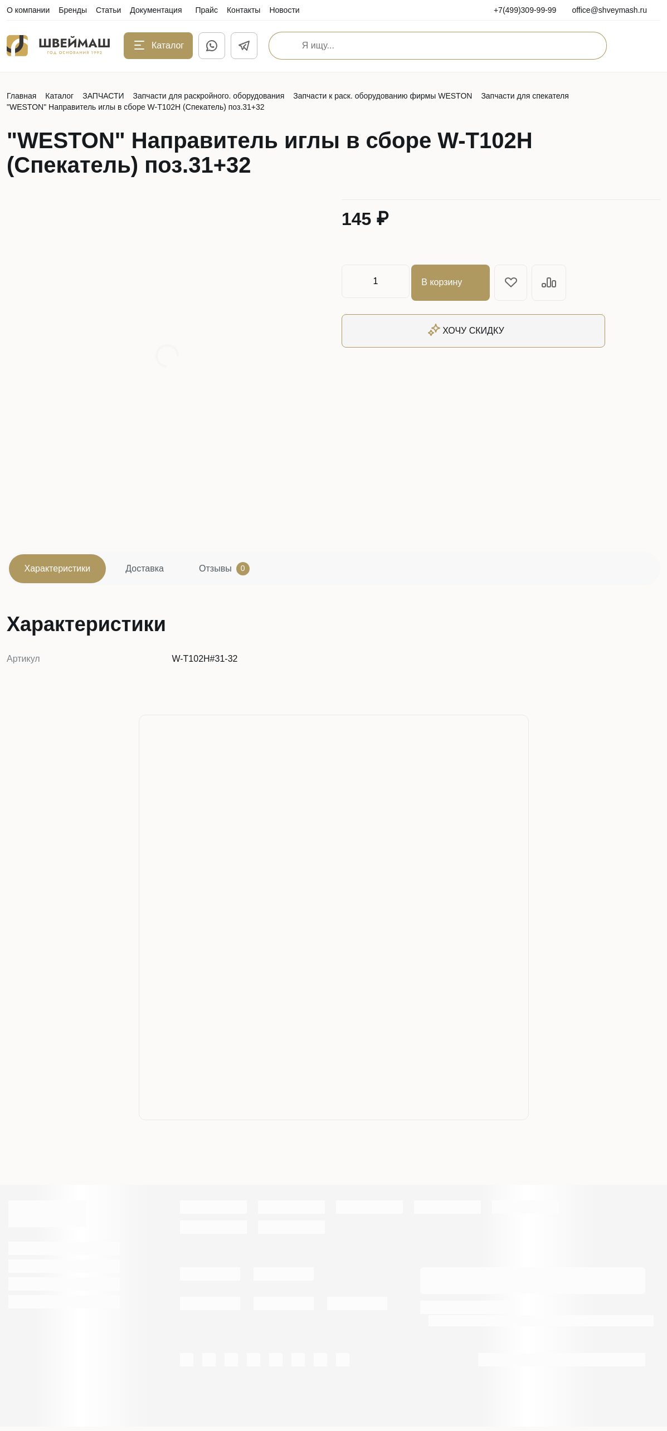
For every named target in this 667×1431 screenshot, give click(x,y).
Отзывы (247, 571)
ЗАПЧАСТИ (103, 95)
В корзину (453, 281)
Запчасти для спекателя (524, 95)
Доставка (159, 570)
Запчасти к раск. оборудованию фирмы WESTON (382, 95)
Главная (21, 95)
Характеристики (62, 570)
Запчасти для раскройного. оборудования (209, 95)
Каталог (59, 95)
